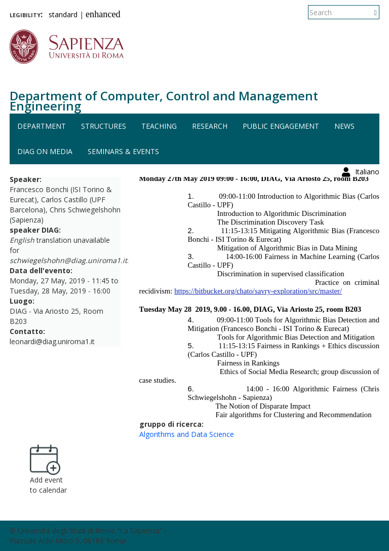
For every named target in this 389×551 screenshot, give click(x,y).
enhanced (103, 14)
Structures (103, 126)
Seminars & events (123, 151)
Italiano (367, 12)
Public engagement (281, 126)
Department (41, 126)
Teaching (159, 126)
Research (209, 126)
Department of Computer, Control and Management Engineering (164, 100)
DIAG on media (44, 151)
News (344, 126)
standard (63, 14)
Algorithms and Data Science (186, 434)
